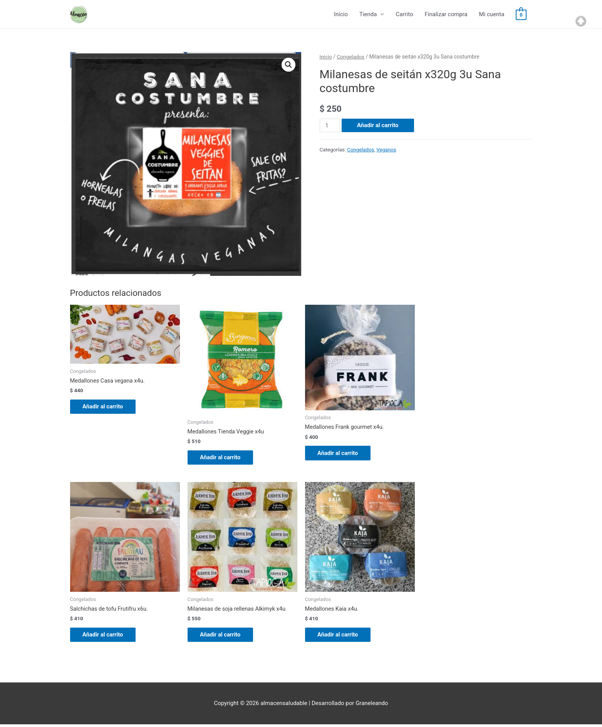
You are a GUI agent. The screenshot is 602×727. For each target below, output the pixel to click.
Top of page (581, 21)
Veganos (387, 149)
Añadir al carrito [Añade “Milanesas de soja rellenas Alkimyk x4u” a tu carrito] (224, 636)
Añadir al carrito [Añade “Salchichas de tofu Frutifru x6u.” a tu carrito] (106, 636)
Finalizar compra (446, 14)
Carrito (404, 14)
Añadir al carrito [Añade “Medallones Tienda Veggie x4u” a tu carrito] (224, 458)
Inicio (341, 14)
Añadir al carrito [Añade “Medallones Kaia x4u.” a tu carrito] (341, 636)
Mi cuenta (492, 14)
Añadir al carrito (378, 125)
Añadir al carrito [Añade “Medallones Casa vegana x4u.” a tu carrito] (106, 407)
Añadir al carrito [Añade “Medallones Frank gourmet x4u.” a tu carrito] (341, 453)
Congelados (351, 57)
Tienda (368, 14)
